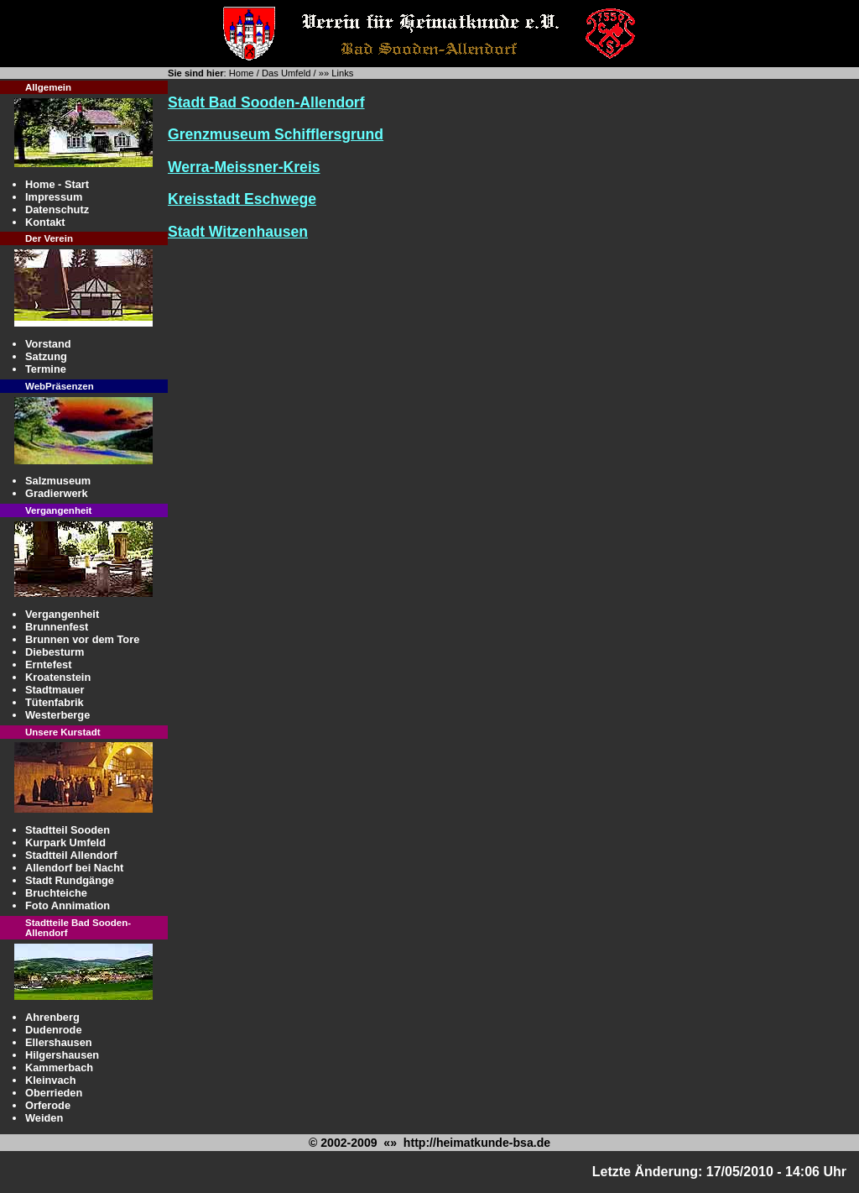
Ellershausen (58, 1042)
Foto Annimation (67, 905)
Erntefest (48, 664)
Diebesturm (54, 652)
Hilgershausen (62, 1055)
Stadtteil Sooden (67, 830)
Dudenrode (53, 1029)
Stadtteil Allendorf (71, 855)
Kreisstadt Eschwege (242, 199)
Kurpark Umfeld (65, 842)
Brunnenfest (56, 626)
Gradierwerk (56, 493)
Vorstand (48, 343)
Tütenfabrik (54, 702)
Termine (45, 369)
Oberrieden (53, 1092)
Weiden (44, 1118)
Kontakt (45, 222)
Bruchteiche (56, 893)
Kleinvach (50, 1080)
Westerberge (57, 715)
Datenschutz (57, 209)
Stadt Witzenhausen (238, 231)
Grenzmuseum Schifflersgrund (275, 134)
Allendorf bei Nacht (74, 867)
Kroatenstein (58, 677)
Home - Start (57, 184)
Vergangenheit (62, 614)
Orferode (47, 1105)
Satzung (46, 356)
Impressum (53, 197)
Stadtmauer (54, 689)
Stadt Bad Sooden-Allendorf (266, 102)
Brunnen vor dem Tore (82, 639)
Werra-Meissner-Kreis (244, 167)
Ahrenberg (52, 1017)
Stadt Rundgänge (69, 880)
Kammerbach (59, 1067)
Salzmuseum (58, 480)
